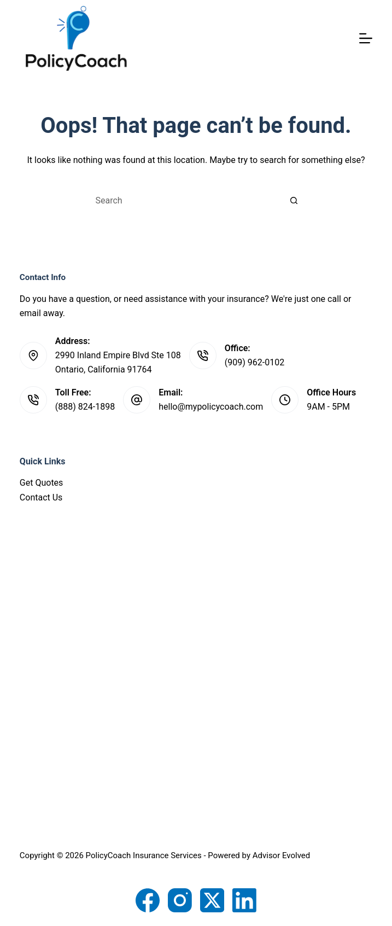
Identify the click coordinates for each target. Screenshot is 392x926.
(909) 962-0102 (254, 362)
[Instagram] (180, 900)
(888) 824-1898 (85, 406)
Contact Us (41, 497)
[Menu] (365, 38)
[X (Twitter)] (212, 900)
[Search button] (294, 200)
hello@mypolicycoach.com (211, 406)
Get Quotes (41, 482)
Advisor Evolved (282, 855)
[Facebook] (148, 900)
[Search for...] (184, 200)
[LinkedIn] (244, 900)
